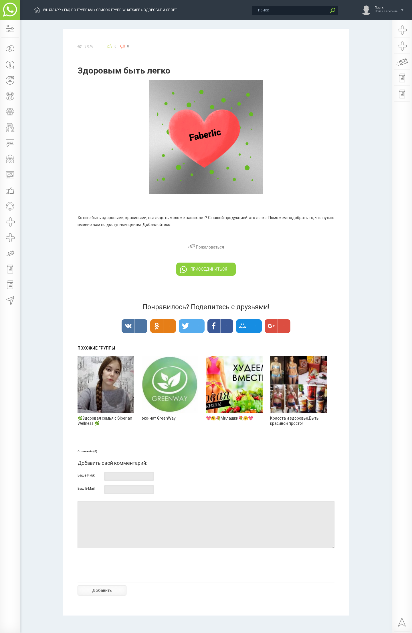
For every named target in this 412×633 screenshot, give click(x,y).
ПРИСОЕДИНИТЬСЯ (203, 269)
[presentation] (121, 575)
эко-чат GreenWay (159, 418)
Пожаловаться (206, 247)
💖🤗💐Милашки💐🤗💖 (229, 418)
